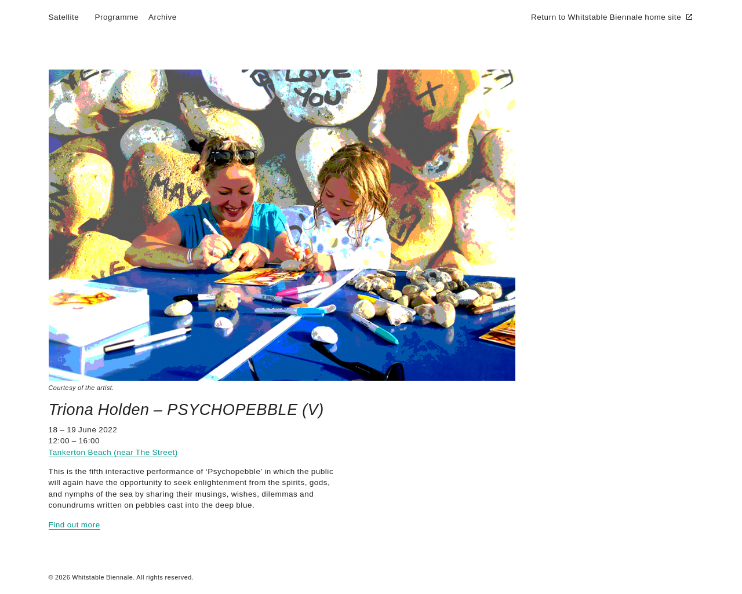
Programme (116, 17)
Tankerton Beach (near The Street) (113, 452)
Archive (162, 17)
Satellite (64, 17)
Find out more (74, 524)
